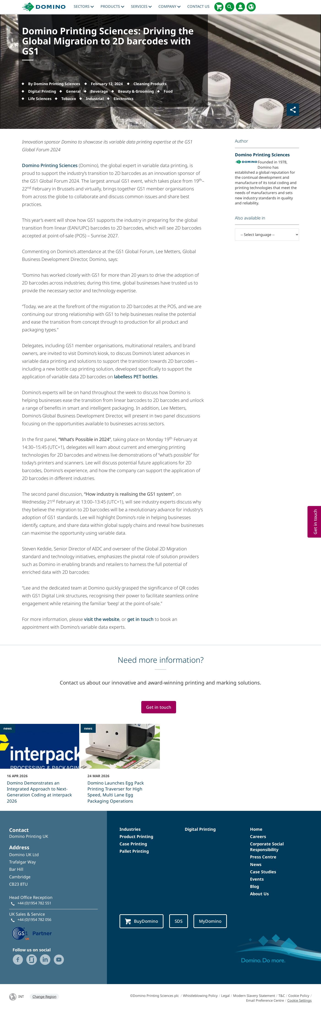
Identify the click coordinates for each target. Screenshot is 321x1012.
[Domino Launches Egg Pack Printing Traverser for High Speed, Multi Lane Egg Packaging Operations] (120, 766)
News (255, 864)
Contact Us (198, 6)
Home (256, 829)
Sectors (84, 6)
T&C (281, 995)
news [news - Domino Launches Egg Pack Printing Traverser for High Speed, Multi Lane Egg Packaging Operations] (88, 728)
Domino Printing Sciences (50, 165)
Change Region (44, 996)
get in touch (140, 619)
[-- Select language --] (267, 234)
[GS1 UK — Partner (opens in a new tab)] (32, 933)
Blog (254, 886)
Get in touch (158, 707)
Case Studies (263, 871)
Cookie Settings (299, 1000)
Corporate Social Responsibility (267, 846)
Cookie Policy (298, 995)
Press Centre (263, 857)
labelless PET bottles (136, 376)
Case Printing (133, 844)
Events (257, 879)
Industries (130, 829)
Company (169, 6)
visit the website (101, 619)
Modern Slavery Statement (254, 995)
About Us (259, 893)
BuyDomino (141, 921)
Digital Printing (200, 829)
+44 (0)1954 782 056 (34, 919)
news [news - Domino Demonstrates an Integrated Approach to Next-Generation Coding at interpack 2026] (7, 728)
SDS (178, 921)
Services (141, 6)
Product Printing (136, 836)
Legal (225, 995)
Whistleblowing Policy (200, 995)
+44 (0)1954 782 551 (34, 903)
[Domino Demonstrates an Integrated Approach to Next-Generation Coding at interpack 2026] (39, 766)
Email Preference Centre (265, 1000)
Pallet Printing (134, 851)
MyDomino (210, 921)
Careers (258, 836)
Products (112, 6)
